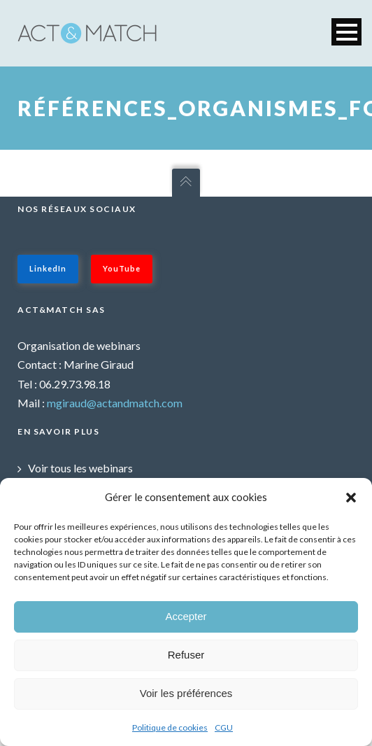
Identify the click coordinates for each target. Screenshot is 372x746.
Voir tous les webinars (80, 467)
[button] (351, 498)
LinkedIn (47, 268)
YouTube (122, 268)
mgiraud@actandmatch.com (115, 402)
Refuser (186, 655)
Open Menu (346, 31)
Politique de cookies (170, 727)
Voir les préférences (186, 693)
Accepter (185, 616)
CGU (224, 727)
